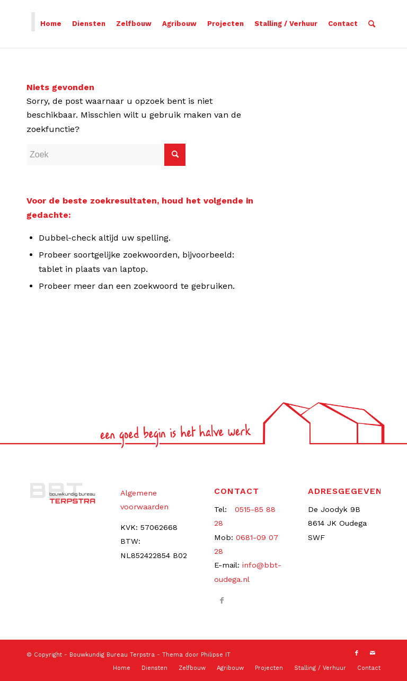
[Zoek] (372, 24)
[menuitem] (51, 24)
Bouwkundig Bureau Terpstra (112, 654)
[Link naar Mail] (373, 653)
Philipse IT (216, 654)
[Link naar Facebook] (221, 600)
